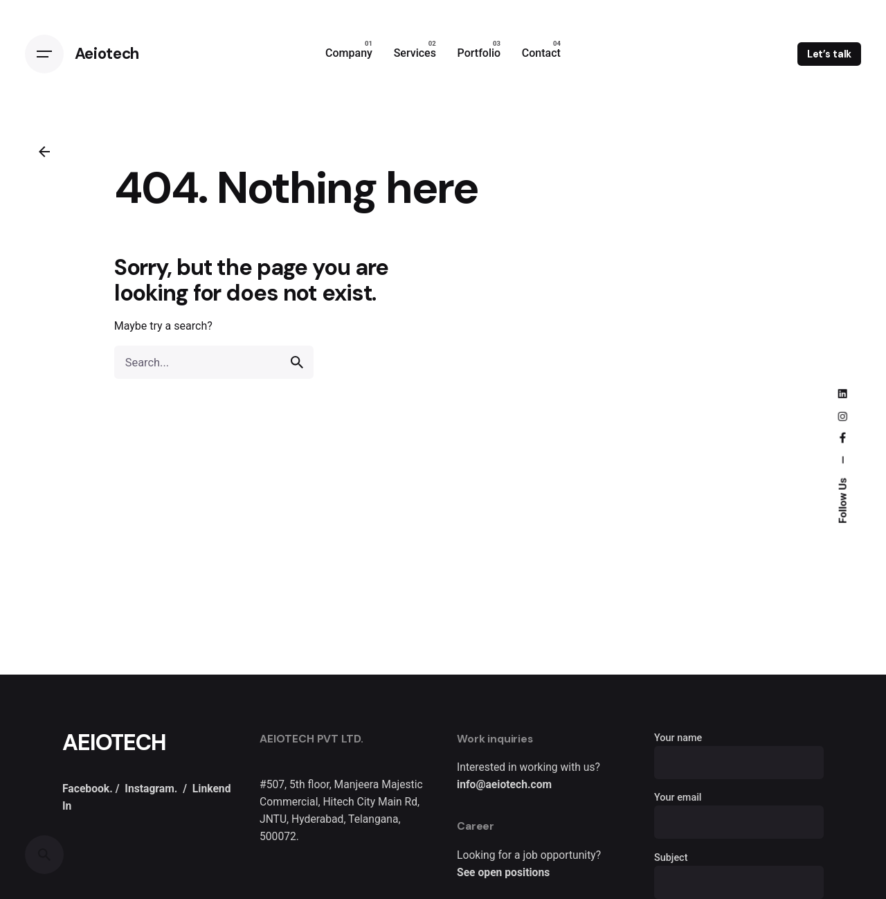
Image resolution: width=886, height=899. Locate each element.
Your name (739, 750)
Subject (739, 870)
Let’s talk (829, 54)
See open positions (503, 872)
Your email (739, 810)
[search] (297, 362)
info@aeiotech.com (504, 784)
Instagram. (151, 788)
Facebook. (87, 788)
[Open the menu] (44, 54)
